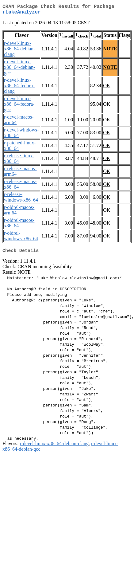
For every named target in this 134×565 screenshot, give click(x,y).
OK (106, 88)
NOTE (110, 51)
